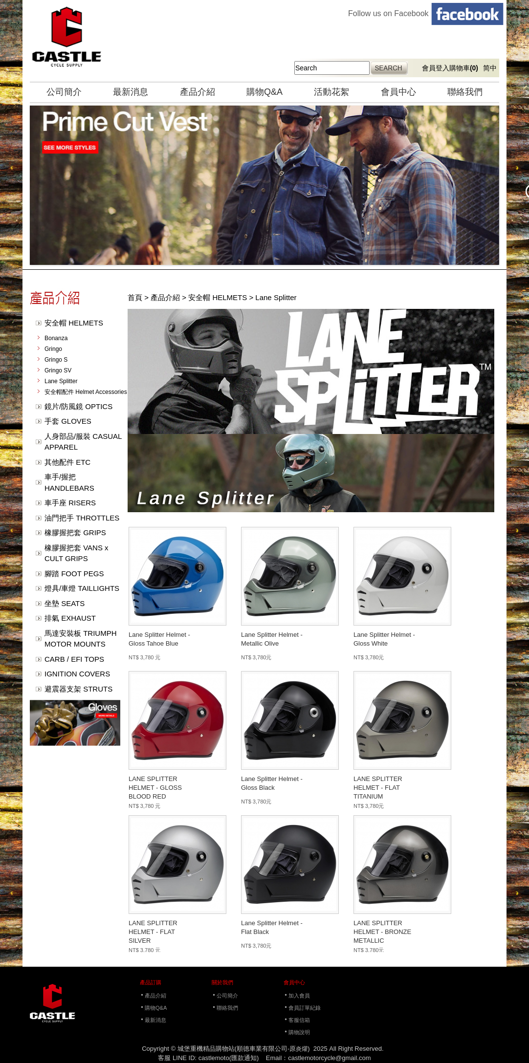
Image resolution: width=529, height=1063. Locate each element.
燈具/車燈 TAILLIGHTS (81, 588)
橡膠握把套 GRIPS (75, 532)
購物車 (463, 68)
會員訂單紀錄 (304, 1008)
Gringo (53, 349)
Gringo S (55, 359)
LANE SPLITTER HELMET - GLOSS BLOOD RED (155, 787)
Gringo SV (57, 370)
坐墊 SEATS (64, 603)
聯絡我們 (465, 92)
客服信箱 (299, 1020)
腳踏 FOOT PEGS (74, 573)
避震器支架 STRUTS (78, 689)
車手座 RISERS (70, 503)
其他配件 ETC (67, 462)
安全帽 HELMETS (73, 323)
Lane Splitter (60, 381)
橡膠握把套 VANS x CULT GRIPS (76, 553)
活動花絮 (331, 92)
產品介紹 (197, 92)
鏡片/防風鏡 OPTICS (78, 406)
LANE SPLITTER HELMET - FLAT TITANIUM (377, 787)
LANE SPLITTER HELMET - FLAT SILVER (153, 931)
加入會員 (299, 995)
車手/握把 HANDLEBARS (69, 482)
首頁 (135, 297)
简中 (490, 68)
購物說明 (299, 1032)
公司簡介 (64, 92)
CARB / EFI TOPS (74, 659)
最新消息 (130, 92)
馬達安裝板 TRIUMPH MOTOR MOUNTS (80, 639)
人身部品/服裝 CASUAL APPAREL (83, 442)
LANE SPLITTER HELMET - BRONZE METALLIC (382, 931)
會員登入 (435, 68)
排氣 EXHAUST (70, 618)
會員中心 (398, 92)
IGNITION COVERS (77, 674)
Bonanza (55, 338)
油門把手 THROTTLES (81, 518)
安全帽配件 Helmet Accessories (85, 392)
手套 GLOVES (67, 421)
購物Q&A (264, 92)
